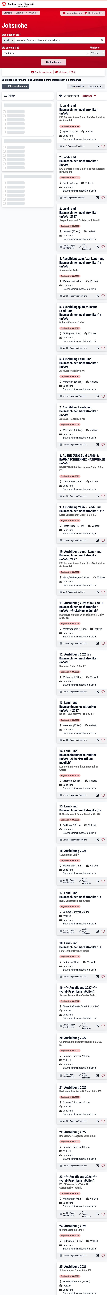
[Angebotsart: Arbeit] (8, 40)
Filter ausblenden (17, 86)
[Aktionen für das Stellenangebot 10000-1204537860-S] (97, 1214)
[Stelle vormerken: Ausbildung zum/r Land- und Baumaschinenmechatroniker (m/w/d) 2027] (103, 592)
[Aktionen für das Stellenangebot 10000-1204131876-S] (97, 643)
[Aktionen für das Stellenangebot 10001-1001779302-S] (97, 496)
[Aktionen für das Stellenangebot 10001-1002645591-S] (97, 691)
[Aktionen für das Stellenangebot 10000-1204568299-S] (97, 931)
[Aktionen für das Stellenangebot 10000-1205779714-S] (97, 246)
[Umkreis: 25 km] (97, 53)
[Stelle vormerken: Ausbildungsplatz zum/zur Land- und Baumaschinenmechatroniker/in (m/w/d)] (103, 348)
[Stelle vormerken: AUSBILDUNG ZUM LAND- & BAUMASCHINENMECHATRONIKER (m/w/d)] (103, 496)
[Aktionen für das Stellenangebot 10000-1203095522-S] (97, 540)
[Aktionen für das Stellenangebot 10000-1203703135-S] (97, 296)
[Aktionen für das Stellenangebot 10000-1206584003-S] (97, 146)
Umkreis (95, 47)
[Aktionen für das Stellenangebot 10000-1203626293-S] (97, 1255)
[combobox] (60, 40)
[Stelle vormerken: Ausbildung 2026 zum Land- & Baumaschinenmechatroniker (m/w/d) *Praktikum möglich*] (103, 643)
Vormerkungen (74, 13)
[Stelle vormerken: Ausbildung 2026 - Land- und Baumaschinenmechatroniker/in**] (103, 540)
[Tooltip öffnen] (60, 95)
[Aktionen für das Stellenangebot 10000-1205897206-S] (97, 1121)
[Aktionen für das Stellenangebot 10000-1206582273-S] (97, 197)
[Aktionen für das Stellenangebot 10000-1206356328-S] (97, 1075)
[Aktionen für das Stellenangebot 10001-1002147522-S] (97, 444)
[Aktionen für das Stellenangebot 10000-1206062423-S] (97, 1165)
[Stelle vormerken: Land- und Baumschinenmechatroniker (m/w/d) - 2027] (103, 740)
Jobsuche (20, 13)
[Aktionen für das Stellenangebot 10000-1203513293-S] (97, 795)
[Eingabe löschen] (102, 40)
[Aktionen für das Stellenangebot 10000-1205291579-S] (97, 881)
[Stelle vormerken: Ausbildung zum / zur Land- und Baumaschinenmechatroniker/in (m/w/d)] (103, 295)
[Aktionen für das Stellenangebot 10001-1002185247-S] (97, 396)
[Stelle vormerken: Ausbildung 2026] (103, 881)
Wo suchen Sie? (10, 47)
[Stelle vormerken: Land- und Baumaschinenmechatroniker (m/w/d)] (103, 146)
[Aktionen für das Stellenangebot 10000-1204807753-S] (97, 348)
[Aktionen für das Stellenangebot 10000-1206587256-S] (97, 592)
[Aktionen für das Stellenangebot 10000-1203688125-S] (97, 976)
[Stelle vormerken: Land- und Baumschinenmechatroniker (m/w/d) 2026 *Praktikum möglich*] (103, 795)
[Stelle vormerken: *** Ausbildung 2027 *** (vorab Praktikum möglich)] (103, 1026)
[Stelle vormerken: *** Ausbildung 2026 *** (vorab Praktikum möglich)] (103, 1214)
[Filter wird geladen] (5, 111)
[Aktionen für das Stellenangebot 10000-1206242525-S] (97, 1026)
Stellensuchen (95, 13)
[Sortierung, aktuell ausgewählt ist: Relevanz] (89, 95)
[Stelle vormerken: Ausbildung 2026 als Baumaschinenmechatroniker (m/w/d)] (103, 691)
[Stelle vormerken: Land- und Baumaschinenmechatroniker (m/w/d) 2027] (103, 246)
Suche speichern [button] (43, 72)
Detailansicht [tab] (95, 86)
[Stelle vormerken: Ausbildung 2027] (103, 1075)
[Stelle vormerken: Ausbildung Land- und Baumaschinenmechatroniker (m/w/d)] (103, 396)
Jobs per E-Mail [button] (67, 72)
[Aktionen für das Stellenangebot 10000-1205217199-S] (97, 740)
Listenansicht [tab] (77, 86)
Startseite (8, 13)
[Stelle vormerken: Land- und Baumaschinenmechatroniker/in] (103, 839)
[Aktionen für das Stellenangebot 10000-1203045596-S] (97, 839)
